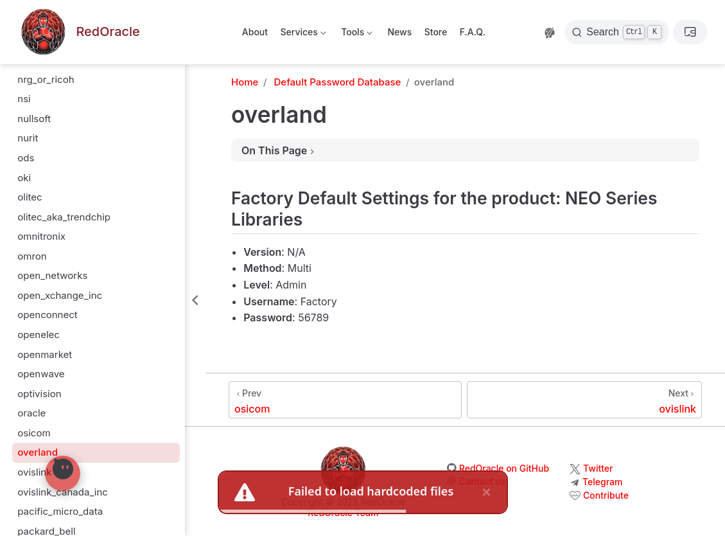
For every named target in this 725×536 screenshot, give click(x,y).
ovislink (34, 472)
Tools (355, 34)
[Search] (616, 32)
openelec (38, 334)
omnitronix (41, 236)
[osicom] (345, 399)
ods (25, 158)
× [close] (486, 492)
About (255, 31)
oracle (31, 413)
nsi (23, 99)
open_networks (52, 275)
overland (37, 452)
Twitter (598, 468)
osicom (33, 433)
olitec (29, 197)
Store (436, 31)
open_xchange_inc (59, 295)
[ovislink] (584, 399)
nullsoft (34, 118)
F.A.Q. (472, 31)
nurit (27, 138)
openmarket (44, 354)
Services (302, 34)
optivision (39, 394)
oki (24, 178)
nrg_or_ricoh (45, 79)
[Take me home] (79, 32)
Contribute (606, 495)
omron (31, 256)
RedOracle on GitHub (504, 468)
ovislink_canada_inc (62, 492)
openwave (40, 374)
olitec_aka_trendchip (63, 217)
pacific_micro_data (60, 511)
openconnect (47, 314)
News (399, 31)
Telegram (602, 481)
